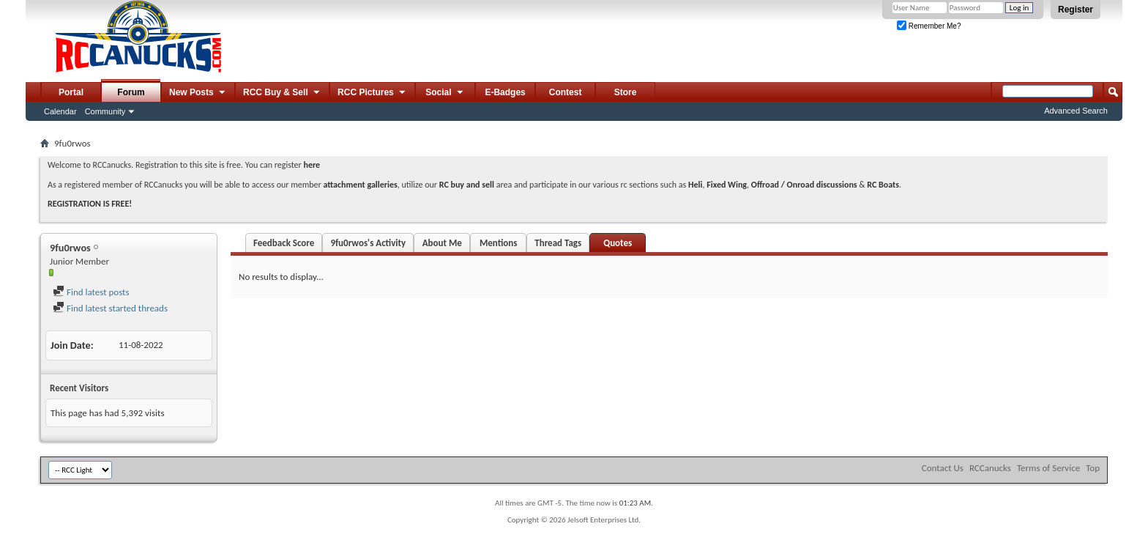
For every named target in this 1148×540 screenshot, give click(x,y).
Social (445, 93)
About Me (442, 242)
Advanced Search (1076, 110)
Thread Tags (557, 242)
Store (625, 92)
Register (1075, 9)
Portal (71, 92)
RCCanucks (990, 467)
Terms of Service (1048, 467)
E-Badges (505, 92)
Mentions (499, 242)
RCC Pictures (372, 93)
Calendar (60, 111)
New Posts (198, 93)
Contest (565, 92)
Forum (130, 92)
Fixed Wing (727, 185)
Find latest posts (91, 291)
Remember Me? (929, 26)
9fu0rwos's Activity (368, 242)
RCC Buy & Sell (282, 93)
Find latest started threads (110, 308)
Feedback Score (283, 242)
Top (1093, 467)
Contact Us (942, 467)
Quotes (617, 242)
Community (105, 111)
